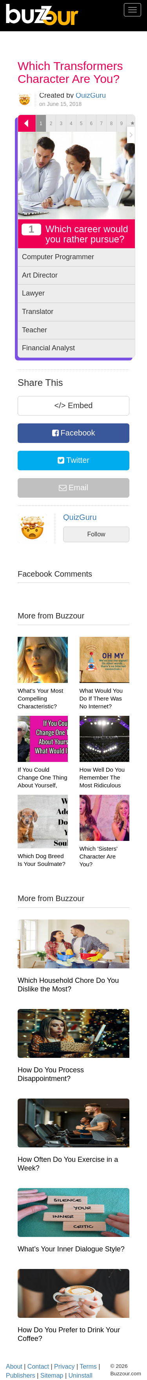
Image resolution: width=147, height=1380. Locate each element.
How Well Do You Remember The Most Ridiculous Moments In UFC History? (102, 785)
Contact (38, 1366)
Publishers (20, 1375)
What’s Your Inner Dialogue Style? (71, 1249)
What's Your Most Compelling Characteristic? (40, 698)
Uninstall (81, 1375)
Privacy (64, 1366)
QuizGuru (91, 95)
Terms (88, 1366)
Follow (96, 534)
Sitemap (52, 1375)
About (14, 1366)
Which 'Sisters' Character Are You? (99, 856)
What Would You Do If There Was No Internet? (101, 698)
